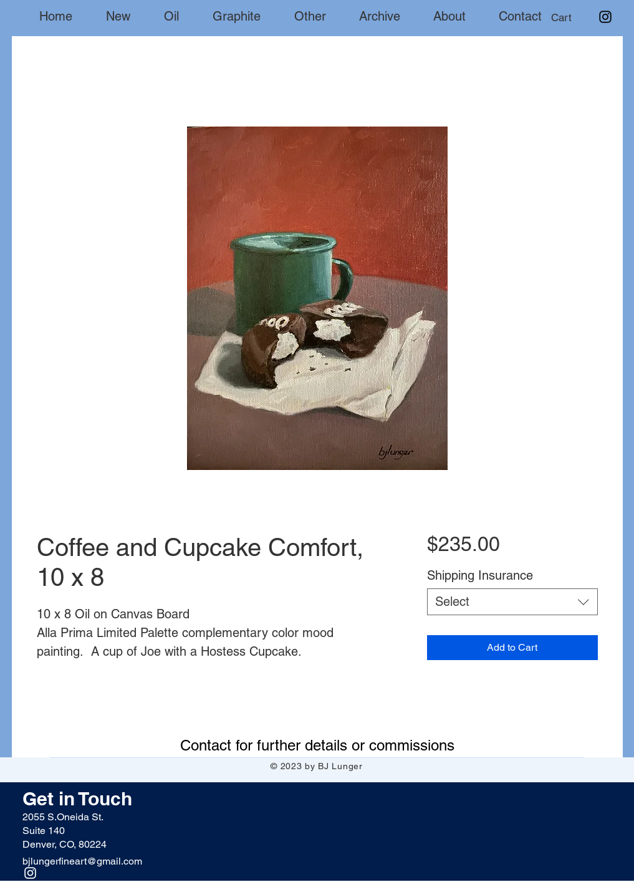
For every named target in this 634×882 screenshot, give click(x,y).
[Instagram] (605, 17)
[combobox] (512, 601)
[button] (572, 17)
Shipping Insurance (480, 575)
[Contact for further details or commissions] (317, 744)
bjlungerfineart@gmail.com (82, 861)
